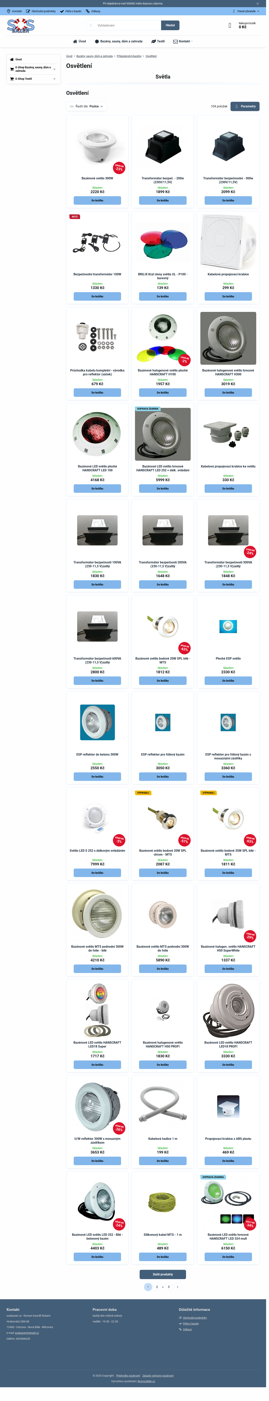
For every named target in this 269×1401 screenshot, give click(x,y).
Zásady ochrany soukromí (157, 1375)
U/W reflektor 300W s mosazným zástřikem (97, 1140)
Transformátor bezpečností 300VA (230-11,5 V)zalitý (228, 564)
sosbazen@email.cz (27, 1332)
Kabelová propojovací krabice (228, 274)
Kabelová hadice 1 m (162, 1139)
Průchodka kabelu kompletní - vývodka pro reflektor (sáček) (97, 372)
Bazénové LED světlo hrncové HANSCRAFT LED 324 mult (228, 1236)
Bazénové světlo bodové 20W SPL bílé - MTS (162, 660)
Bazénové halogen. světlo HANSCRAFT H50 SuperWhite (228, 948)
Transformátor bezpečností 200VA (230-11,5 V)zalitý (163, 564)
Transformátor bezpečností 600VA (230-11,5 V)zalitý (97, 660)
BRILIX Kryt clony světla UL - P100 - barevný (163, 276)
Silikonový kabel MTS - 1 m (163, 1235)
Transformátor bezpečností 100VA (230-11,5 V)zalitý (97, 564)
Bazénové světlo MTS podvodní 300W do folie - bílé (97, 948)
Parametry (245, 106)
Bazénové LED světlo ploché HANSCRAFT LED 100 (97, 468)
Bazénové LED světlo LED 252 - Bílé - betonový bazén (97, 1236)
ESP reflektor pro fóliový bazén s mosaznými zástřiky (228, 756)
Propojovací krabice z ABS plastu (228, 1139)
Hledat (170, 25)
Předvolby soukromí (128, 1375)
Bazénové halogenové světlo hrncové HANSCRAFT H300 (228, 372)
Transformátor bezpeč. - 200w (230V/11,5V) (163, 180)
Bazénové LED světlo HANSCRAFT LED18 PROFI (228, 1044)
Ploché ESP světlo (228, 658)
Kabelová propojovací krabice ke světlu (228, 466)
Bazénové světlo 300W (97, 178)
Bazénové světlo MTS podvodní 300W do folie (163, 948)
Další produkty (163, 1274)
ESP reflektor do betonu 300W (97, 754)
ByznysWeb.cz (146, 1381)
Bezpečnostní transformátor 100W (97, 274)
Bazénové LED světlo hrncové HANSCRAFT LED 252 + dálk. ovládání (162, 468)
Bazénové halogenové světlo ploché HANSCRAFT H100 (163, 372)
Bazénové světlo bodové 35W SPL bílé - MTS (228, 852)
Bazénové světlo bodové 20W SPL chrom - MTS (162, 852)
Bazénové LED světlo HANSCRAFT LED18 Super (97, 1044)
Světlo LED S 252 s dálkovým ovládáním (97, 850)
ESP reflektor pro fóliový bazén (162, 754)
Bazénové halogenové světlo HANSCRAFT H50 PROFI (163, 1044)
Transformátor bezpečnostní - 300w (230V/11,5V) (228, 180)
